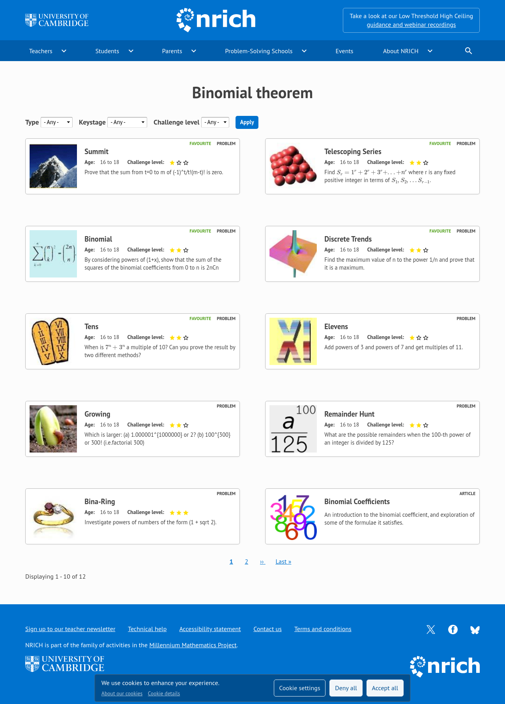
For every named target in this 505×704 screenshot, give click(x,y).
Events (344, 51)
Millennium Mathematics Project (192, 645)
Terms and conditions (323, 629)
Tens (91, 326)
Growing (97, 414)
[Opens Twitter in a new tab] (431, 629)
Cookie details (164, 693)
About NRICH (401, 51)
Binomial (98, 239)
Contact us (267, 629)
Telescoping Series (352, 151)
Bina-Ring (99, 501)
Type (32, 122)
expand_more (64, 51)
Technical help (147, 629)
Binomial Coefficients (357, 501)
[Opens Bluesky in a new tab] (475, 629)
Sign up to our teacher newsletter (70, 629)
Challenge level (176, 122)
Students (107, 51)
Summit (96, 151)
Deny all (346, 688)
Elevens (336, 326)
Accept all (385, 688)
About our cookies (121, 693)
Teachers (40, 51)
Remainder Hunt (349, 414)
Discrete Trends (348, 239)
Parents (172, 51)
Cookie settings (299, 688)
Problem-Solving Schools (259, 51)
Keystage (92, 122)
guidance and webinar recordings (411, 24)
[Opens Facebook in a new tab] (453, 629)
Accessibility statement (210, 629)
